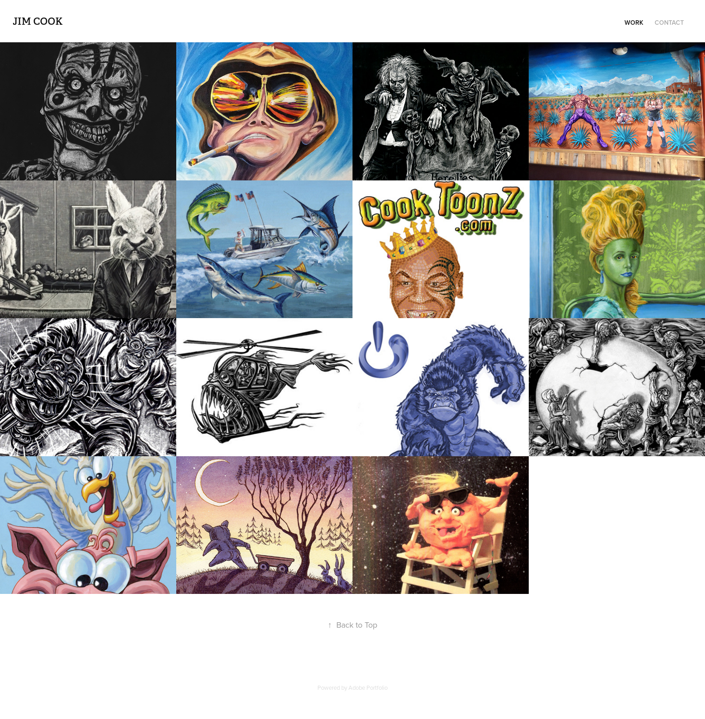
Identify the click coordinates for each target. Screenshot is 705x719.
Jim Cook (40, 21)
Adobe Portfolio (368, 687)
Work (634, 22)
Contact (669, 22)
